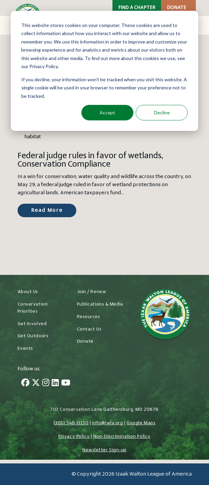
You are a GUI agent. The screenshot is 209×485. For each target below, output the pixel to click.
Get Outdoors (33, 336)
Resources (88, 316)
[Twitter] (36, 383)
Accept (107, 112)
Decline (162, 112)
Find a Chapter (136, 7)
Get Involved (32, 323)
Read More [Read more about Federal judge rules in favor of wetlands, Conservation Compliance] (47, 210)
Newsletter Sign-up (104, 450)
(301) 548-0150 (71, 423)
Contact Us (89, 329)
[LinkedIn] (55, 383)
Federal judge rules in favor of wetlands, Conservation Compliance (90, 160)
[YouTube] (65, 383)
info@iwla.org (107, 423)
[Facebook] (25, 383)
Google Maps (141, 423)
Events (25, 348)
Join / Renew (91, 291)
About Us (28, 291)
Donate (176, 7)
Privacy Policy (73, 436)
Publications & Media (100, 304)
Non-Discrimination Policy (122, 436)
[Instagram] (45, 383)
